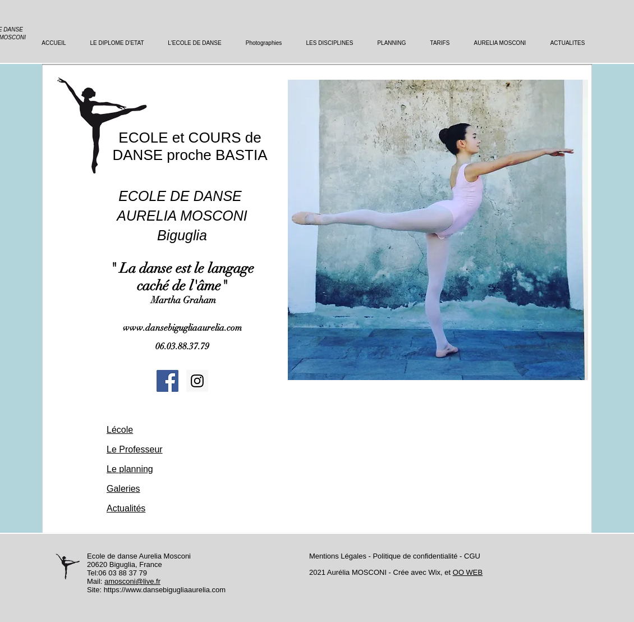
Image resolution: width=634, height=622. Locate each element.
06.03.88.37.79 (182, 346)
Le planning (130, 469)
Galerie (121, 488)
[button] (438, 230)
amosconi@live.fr (132, 581)
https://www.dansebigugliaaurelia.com (165, 590)
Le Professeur (135, 449)
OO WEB (468, 572)
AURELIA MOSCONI (182, 215)
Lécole (120, 430)
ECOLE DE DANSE (181, 196)
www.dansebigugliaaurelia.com (182, 327)
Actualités (126, 508)
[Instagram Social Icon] (197, 381)
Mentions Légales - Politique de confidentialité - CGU (394, 556)
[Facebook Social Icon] (167, 381)
